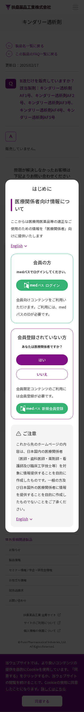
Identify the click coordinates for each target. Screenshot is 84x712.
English (17, 245)
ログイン (42, 285)
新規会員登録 (42, 408)
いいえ (42, 374)
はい (42, 360)
